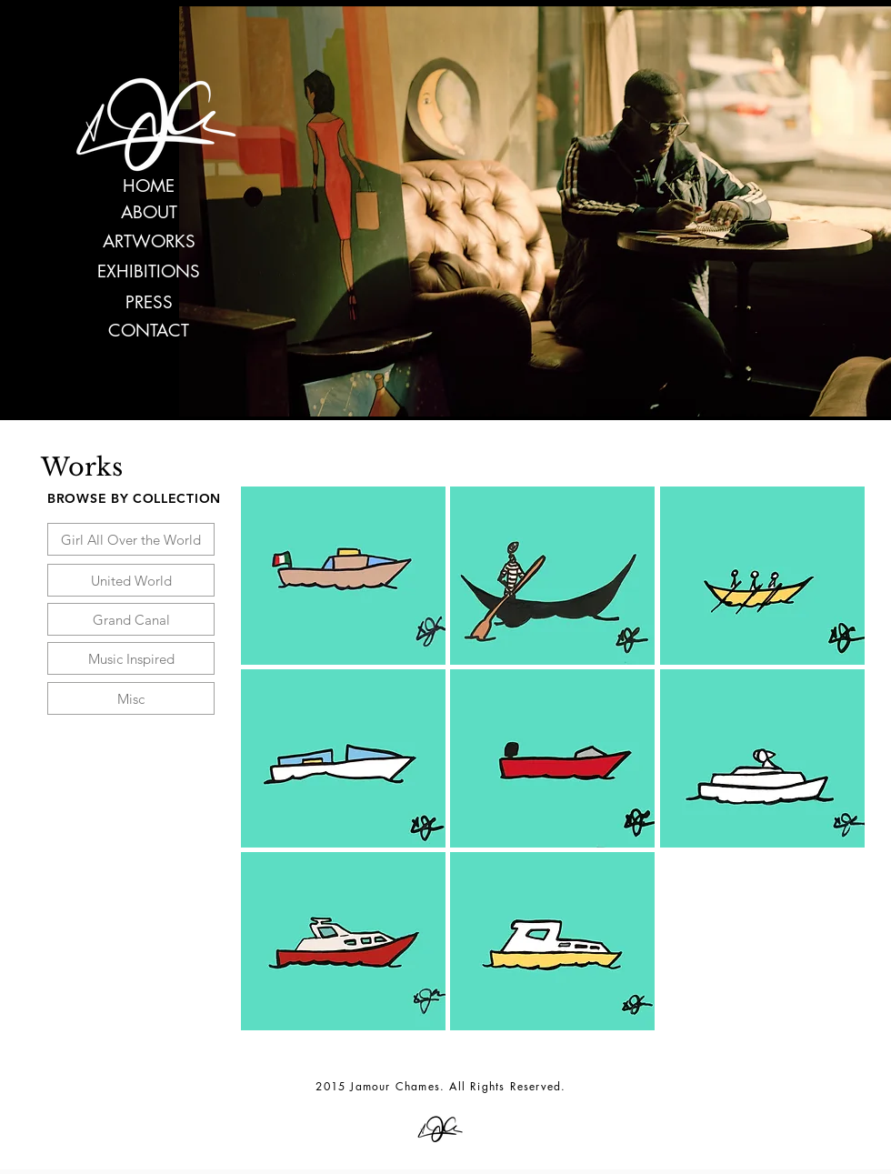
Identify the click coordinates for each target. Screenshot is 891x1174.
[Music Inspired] (131, 658)
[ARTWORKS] (148, 242)
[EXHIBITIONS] (148, 272)
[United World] (131, 580)
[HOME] (148, 187)
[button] (343, 576)
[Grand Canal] (131, 619)
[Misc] (131, 698)
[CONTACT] (148, 331)
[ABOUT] (148, 213)
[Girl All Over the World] (131, 539)
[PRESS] (148, 303)
